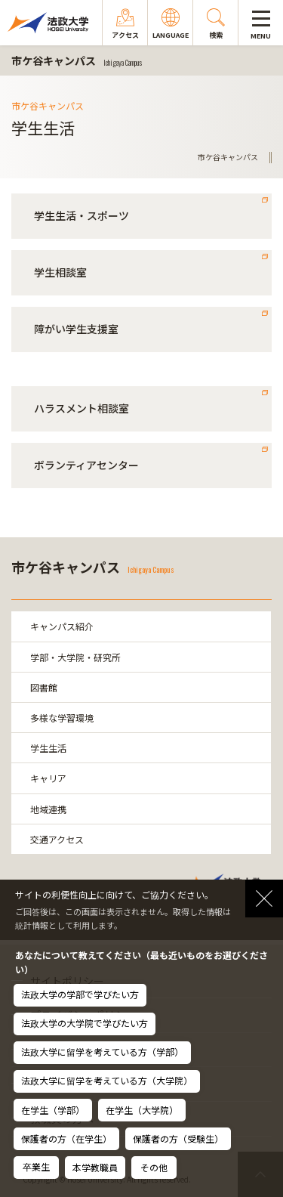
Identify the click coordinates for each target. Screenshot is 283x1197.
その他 (154, 1167)
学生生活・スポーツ (81, 215)
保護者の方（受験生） (178, 1138)
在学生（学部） (53, 1109)
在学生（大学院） (142, 1109)
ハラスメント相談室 (81, 408)
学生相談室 (60, 272)
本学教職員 (95, 1167)
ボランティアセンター (86, 464)
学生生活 (48, 747)
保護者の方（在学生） (66, 1138)
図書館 (43, 687)
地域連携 (48, 809)
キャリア (48, 778)
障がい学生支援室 (76, 328)
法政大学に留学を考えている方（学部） (102, 1051)
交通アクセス (57, 839)
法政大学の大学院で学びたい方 (84, 1022)
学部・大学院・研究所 (75, 657)
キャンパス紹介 (62, 626)
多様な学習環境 (62, 717)
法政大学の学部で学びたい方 (80, 994)
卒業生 (36, 1166)
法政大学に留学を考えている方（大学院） (106, 1080)
